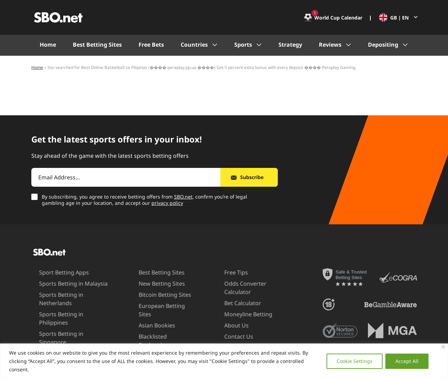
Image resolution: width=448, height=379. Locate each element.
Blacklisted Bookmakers (144, 332)
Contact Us (226, 336)
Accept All (406, 361)
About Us (224, 325)
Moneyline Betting (236, 314)
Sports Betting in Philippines (64, 314)
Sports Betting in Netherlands (49, 299)
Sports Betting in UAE (55, 336)
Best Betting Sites (97, 44)
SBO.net (183, 196)
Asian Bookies (145, 317)
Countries (194, 44)
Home (48, 44)
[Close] (443, 346)
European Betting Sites (157, 306)
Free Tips (224, 272)
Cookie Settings (354, 361)
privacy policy (167, 203)
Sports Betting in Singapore (63, 325)
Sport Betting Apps (52, 272)
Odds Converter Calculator (233, 287)
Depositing (383, 44)
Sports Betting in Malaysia (61, 283)
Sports (243, 44)
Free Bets (151, 44)
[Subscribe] (249, 177)
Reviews (330, 44)
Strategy (290, 44)
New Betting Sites (150, 283)
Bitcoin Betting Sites (153, 295)
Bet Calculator (230, 303)
